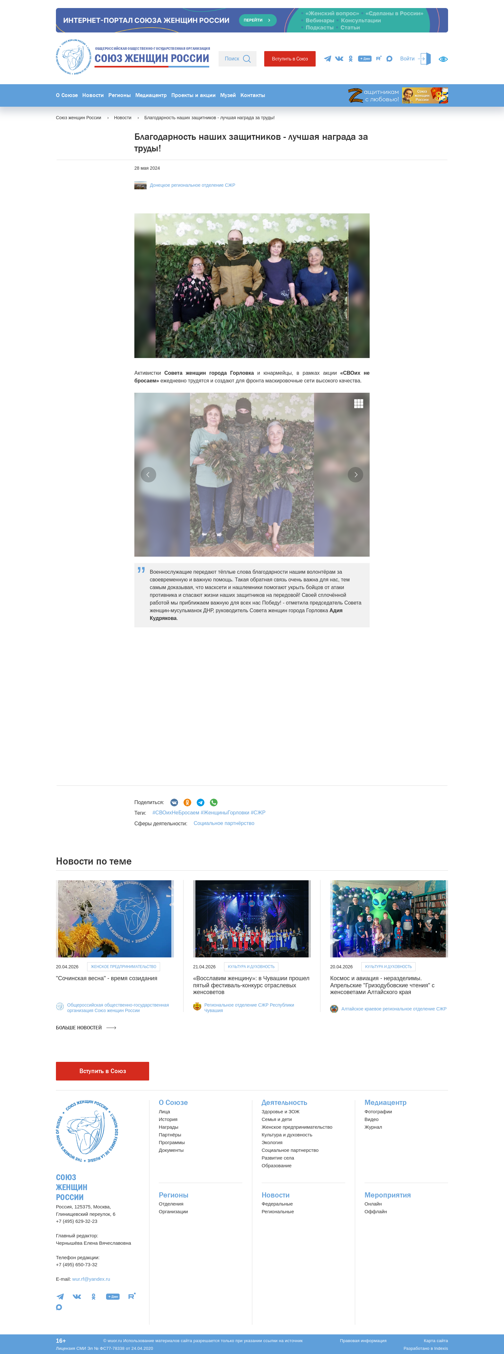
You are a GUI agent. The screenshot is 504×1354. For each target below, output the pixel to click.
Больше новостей (86, 1027)
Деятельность (284, 1102)
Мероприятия (387, 1195)
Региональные (278, 1211)
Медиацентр (151, 95)
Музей (228, 95)
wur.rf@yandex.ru (91, 1279)
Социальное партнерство (290, 1150)
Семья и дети (277, 1119)
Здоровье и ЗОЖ (281, 1111)
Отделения (171, 1203)
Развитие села (278, 1158)
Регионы (119, 95)
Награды (168, 1127)
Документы (171, 1150)
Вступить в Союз (290, 58)
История (168, 1119)
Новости (93, 95)
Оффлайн (375, 1211)
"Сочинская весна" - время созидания (106, 978)
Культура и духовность (251, 966)
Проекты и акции (193, 95)
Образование (277, 1165)
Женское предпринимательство (123, 966)
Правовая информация (363, 1340)
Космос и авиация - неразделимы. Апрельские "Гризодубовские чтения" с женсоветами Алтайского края (382, 985)
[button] (148, 474)
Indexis (441, 1348)
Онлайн (373, 1203)
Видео (371, 1119)
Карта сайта (436, 1340)
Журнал (373, 1127)
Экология (272, 1142)
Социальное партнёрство (224, 823)
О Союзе (67, 95)
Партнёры (170, 1134)
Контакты (252, 95)
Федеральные (277, 1203)
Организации (173, 1211)
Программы (172, 1142)
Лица (164, 1111)
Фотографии (378, 1111)
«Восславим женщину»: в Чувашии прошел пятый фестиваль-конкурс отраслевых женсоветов (251, 985)
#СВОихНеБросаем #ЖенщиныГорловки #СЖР (209, 812)
